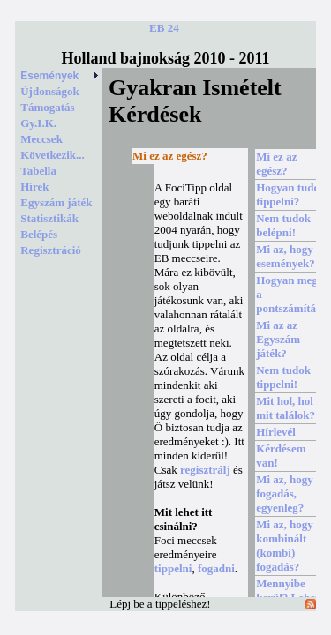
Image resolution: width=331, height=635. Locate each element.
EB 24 (164, 27)
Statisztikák (49, 218)
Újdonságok (49, 91)
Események (60, 76)
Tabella (38, 170)
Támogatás (47, 107)
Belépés (38, 234)
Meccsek (41, 139)
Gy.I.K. (38, 123)
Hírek (34, 186)
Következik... (52, 154)
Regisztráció (50, 250)
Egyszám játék (56, 202)
